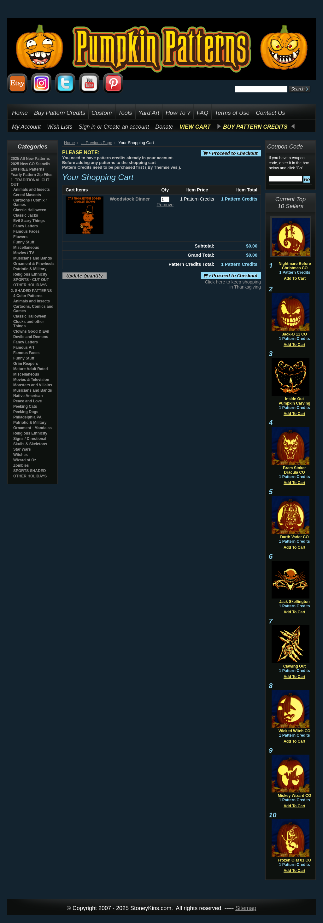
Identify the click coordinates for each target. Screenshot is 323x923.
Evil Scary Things (29, 221)
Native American (28, 396)
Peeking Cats (25, 406)
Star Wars (22, 449)
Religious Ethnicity (30, 274)
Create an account (126, 127)
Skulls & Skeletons (30, 444)
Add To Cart (295, 278)
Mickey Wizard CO (294, 795)
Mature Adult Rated (30, 369)
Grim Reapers (25, 363)
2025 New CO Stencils (30, 164)
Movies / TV (23, 253)
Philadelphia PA (27, 417)
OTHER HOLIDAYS (30, 285)
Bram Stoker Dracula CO (294, 470)
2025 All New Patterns (30, 158)
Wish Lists (59, 127)
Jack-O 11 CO (294, 334)
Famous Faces (26, 231)
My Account (26, 127)
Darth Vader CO (294, 537)
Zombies (21, 465)
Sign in (87, 127)
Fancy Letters (25, 226)
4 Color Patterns (28, 296)
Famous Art (23, 347)
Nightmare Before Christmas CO (295, 265)
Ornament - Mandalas (32, 428)
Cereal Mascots (27, 195)
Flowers (20, 237)
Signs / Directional (29, 438)
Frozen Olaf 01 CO (294, 860)
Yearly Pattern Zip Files (31, 174)
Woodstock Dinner (130, 199)
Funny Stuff (23, 242)
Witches (20, 455)
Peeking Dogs (25, 412)
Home (69, 142)
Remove (165, 204)
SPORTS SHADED (29, 471)
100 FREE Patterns (27, 169)
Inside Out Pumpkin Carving (294, 401)
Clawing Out (294, 666)
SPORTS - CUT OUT (31, 279)
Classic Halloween (29, 210)
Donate (164, 127)
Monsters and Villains (32, 385)
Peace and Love (27, 401)
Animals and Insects (31, 189)
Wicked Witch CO (294, 731)
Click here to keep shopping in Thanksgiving (233, 284)
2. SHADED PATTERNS (31, 291)
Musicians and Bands (32, 258)
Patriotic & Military (29, 269)
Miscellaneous (26, 247)
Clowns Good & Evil (31, 331)
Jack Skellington (294, 601)
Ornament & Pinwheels (34, 263)
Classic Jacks (25, 215)
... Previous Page (96, 142)
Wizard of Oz (24, 460)
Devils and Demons (30, 337)
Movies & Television (31, 379)
